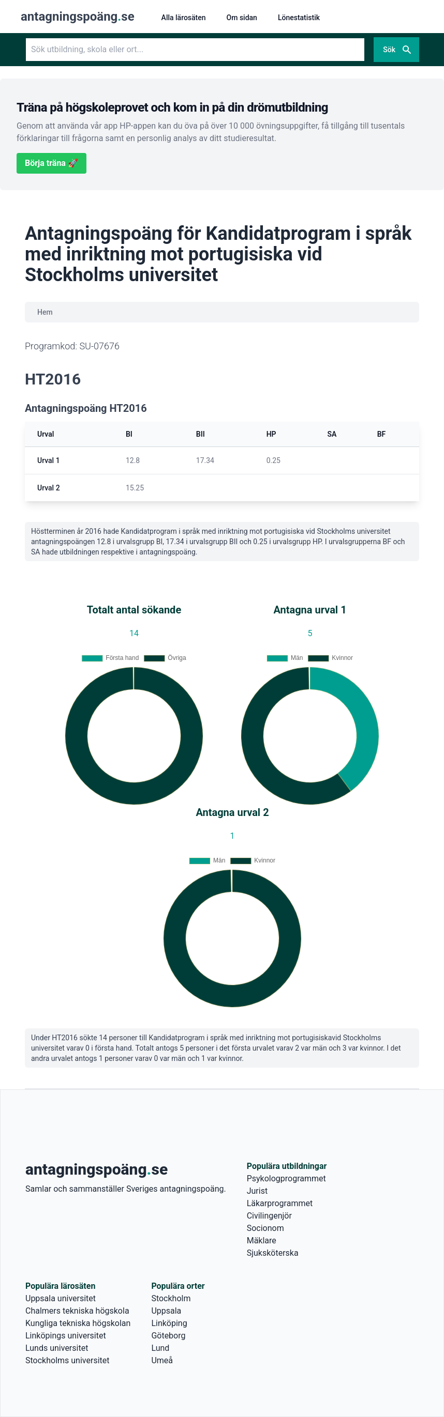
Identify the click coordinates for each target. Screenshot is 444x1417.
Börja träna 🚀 (51, 163)
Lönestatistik (299, 17)
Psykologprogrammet (286, 1178)
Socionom (265, 1228)
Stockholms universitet (67, 1360)
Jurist (257, 1191)
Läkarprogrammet (280, 1203)
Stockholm (170, 1298)
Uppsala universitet (60, 1298)
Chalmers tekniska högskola (77, 1311)
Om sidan (242, 17)
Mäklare (261, 1240)
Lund (160, 1348)
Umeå (162, 1360)
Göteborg (168, 1336)
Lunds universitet (56, 1348)
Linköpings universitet (65, 1336)
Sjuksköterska (273, 1253)
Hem (45, 312)
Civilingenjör (269, 1216)
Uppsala (166, 1311)
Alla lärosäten (183, 17)
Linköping (169, 1323)
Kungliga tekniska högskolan (77, 1323)
